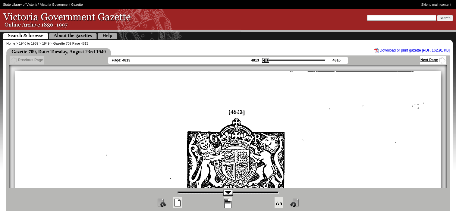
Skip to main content (436, 4)
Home (10, 43)
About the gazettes (73, 35)
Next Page (432, 60)
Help (107, 35)
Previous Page (27, 60)
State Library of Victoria (20, 4)
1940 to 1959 (28, 43)
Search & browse (25, 35)
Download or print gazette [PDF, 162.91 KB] (415, 50)
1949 (45, 43)
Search (445, 18)
